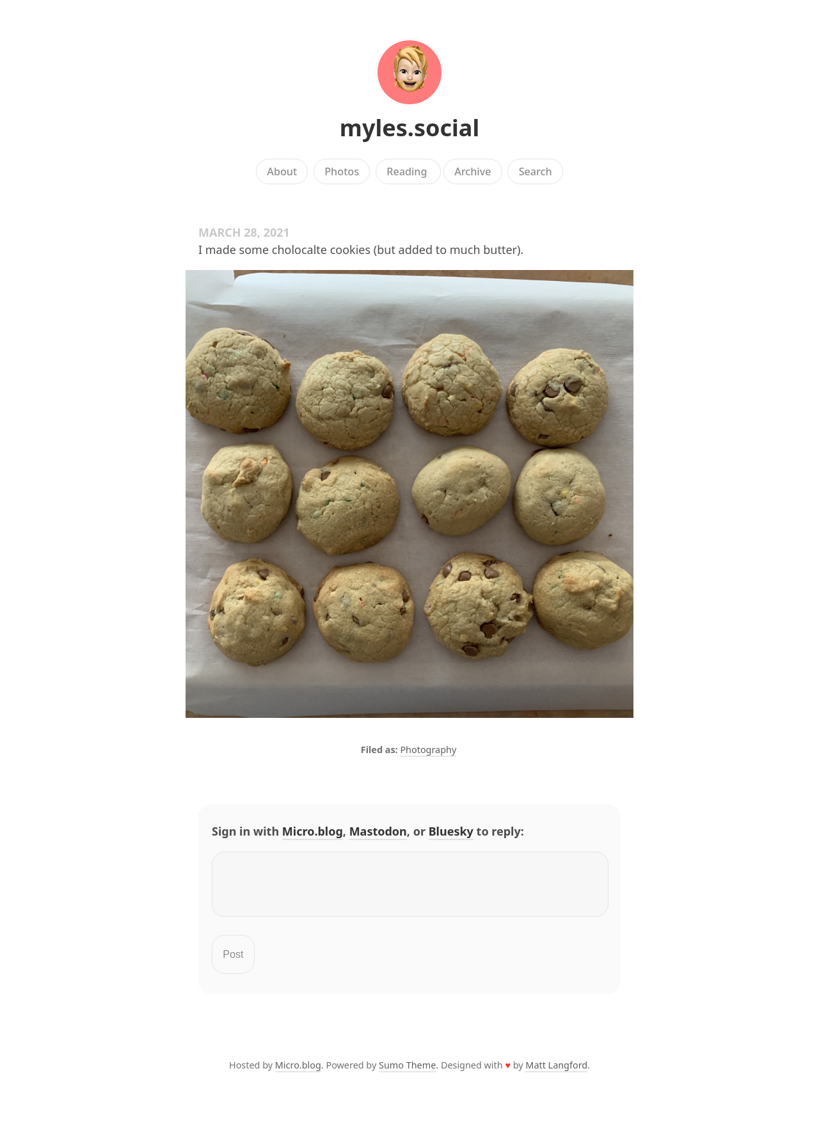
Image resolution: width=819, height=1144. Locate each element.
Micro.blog (312, 831)
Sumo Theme (407, 1073)
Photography (428, 749)
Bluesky (451, 831)
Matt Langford (556, 1073)
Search (535, 171)
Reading (408, 171)
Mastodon (378, 831)
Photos (341, 171)
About (282, 171)
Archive (472, 171)
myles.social (409, 127)
